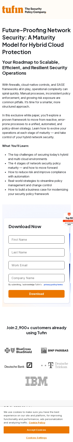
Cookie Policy (37, 422)
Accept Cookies (36, 429)
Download (36, 294)
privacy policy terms (53, 284)
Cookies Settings (36, 437)
